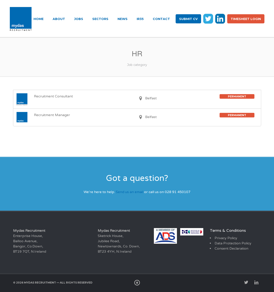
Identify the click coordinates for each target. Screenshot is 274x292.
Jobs (78, 19)
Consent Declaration (231, 248)
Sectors (100, 19)
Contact (161, 19)
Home (39, 19)
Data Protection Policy (233, 243)
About (59, 19)
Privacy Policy (226, 238)
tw (208, 18)
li (220, 18)
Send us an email (129, 192)
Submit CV (188, 19)
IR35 (140, 19)
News (123, 19)
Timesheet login (246, 19)
